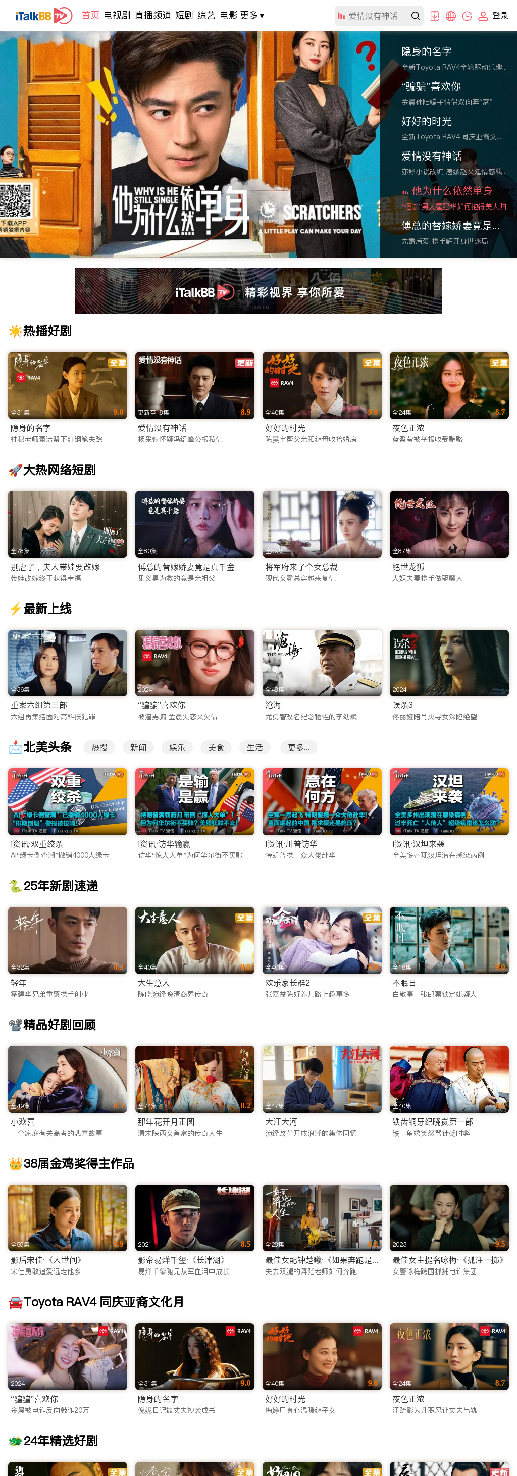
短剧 (184, 15)
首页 (90, 15)
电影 (229, 15)
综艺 (206, 15)
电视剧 (117, 15)
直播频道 (153, 15)
